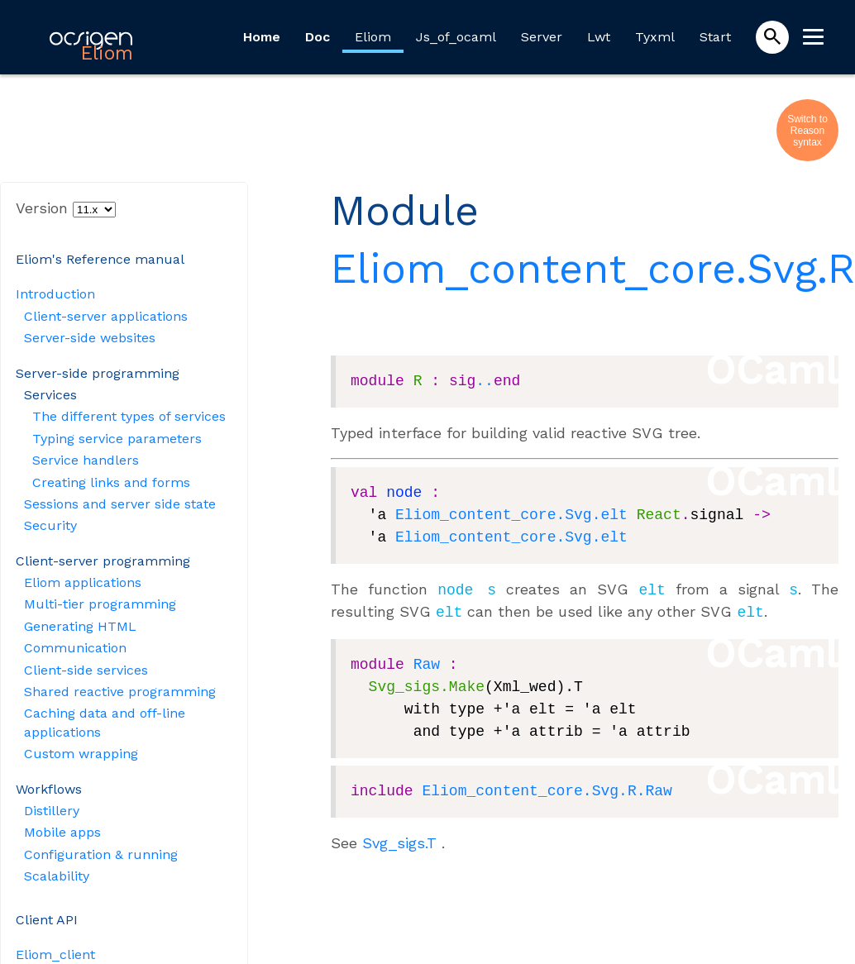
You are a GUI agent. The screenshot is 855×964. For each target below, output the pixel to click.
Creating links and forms (111, 482)
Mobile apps (62, 832)
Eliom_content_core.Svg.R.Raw (546, 788)
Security (50, 525)
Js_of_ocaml (456, 37)
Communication (75, 648)
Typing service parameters (117, 438)
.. (484, 381)
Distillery (51, 810)
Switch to (807, 119)
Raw (426, 661)
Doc (317, 37)
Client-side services (86, 670)
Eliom (373, 37)
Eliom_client (55, 954)
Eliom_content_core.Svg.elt (511, 515)
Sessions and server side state (120, 504)
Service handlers (85, 460)
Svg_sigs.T (399, 839)
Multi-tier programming (100, 604)
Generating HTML (80, 626)
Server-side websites (89, 338)
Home (261, 37)
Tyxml (655, 37)
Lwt (598, 37)
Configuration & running (101, 854)
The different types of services (129, 416)
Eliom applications (82, 582)
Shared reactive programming (120, 691)
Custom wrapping (81, 753)
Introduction (55, 294)
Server (541, 37)
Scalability (56, 876)
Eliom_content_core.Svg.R (593, 268)
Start (715, 37)
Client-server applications (106, 316)
